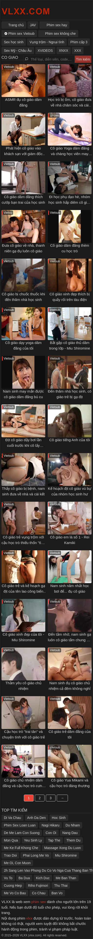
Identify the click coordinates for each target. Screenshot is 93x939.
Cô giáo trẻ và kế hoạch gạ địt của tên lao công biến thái (23, 591)
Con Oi (51, 833)
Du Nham (72, 825)
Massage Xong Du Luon (62, 848)
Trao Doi (10, 855)
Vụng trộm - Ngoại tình (46, 42)
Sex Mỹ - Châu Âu (18, 51)
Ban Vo (57, 893)
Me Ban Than (66, 878)
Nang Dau (70, 833)
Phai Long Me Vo (36, 855)
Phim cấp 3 (78, 42)
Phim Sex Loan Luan (20, 825)
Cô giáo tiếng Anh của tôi (69, 440)
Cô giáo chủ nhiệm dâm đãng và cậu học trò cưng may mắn (23, 785)
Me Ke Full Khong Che (21, 848)
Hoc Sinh (59, 818)
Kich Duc (43, 878)
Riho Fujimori (38, 885)
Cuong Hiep (13, 885)
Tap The (54, 840)
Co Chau (38, 893)
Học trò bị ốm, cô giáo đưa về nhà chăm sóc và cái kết (70, 105)
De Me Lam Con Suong (21, 833)
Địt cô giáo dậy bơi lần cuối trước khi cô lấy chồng (23, 445)
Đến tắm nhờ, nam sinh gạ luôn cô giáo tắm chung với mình (70, 639)
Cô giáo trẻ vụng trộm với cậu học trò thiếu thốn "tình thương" (23, 542)
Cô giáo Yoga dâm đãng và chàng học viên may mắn (69, 153)
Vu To (8, 878)
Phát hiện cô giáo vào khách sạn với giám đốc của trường (23, 153)
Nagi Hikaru (50, 825)
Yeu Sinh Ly (33, 840)
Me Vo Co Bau (15, 893)
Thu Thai (60, 885)
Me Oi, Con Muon (17, 863)
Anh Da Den (36, 818)
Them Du (73, 840)
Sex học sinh (13, 42)
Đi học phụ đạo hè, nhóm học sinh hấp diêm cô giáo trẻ (69, 202)
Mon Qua (11, 840)
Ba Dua (24, 878)
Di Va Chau (12, 818)
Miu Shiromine (66, 855)
